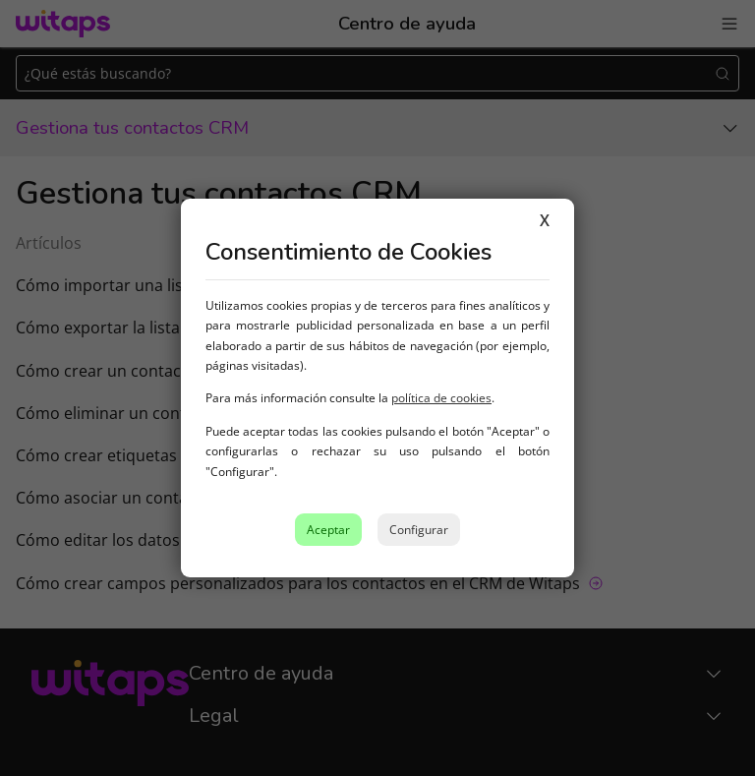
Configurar (418, 529)
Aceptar (328, 529)
